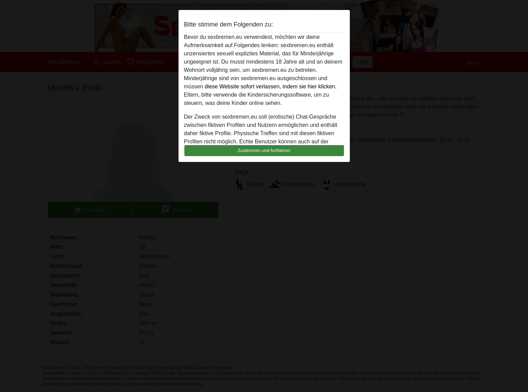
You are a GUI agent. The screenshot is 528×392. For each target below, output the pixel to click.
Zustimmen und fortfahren (264, 150)
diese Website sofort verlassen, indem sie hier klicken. (271, 86)
